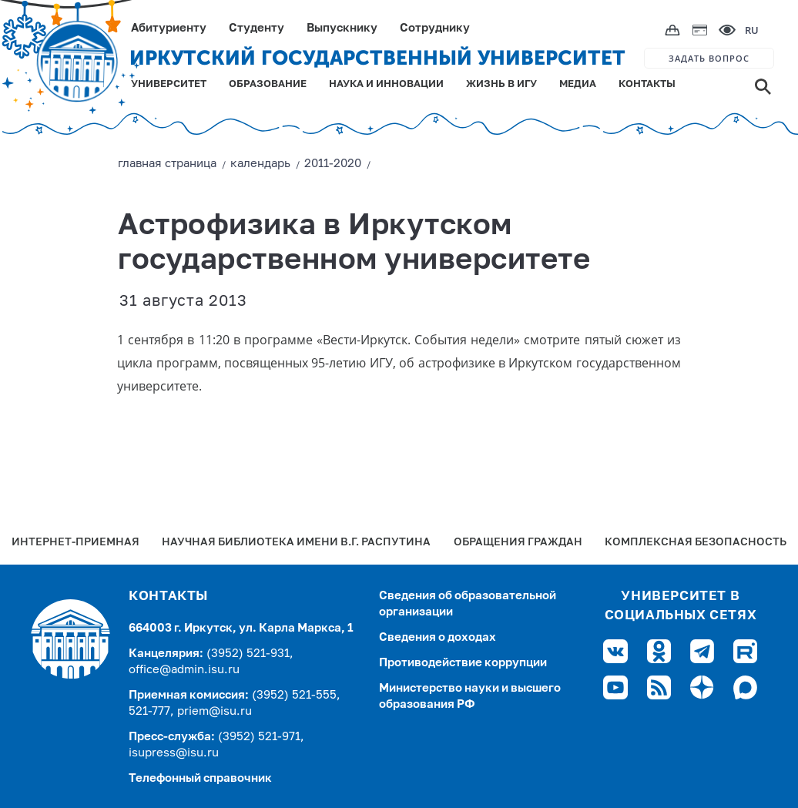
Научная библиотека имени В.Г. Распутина (296, 543)
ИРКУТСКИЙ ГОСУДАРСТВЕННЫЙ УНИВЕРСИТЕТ (377, 58)
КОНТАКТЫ (647, 84)
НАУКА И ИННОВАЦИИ (386, 84)
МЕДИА (577, 84)
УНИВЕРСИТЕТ (168, 84)
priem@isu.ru (214, 711)
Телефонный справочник (200, 778)
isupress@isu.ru (174, 753)
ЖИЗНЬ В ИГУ (501, 84)
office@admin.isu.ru (184, 670)
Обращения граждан (518, 543)
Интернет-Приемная (75, 543)
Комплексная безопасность (695, 543)
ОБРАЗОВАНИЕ (268, 84)
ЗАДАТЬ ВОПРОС (709, 58)
